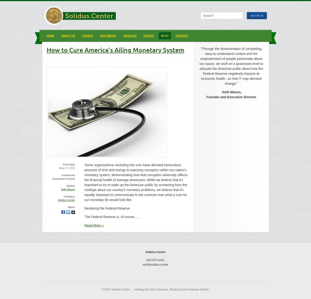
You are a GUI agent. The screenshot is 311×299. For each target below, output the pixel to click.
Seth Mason (68, 189)
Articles (129, 35)
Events (149, 35)
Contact (182, 35)
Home (50, 35)
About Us (68, 35)
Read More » (94, 225)
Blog (165, 35)
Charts (87, 35)
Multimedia (108, 35)
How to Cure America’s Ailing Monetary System (115, 50)
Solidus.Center (66, 200)
